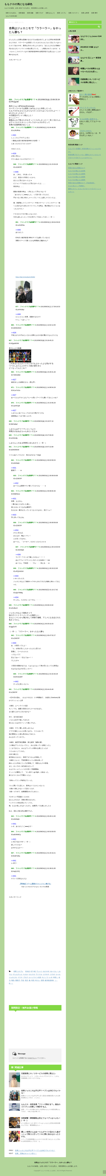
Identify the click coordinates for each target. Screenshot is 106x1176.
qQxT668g (19, 593)
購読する (73, 22)
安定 (26, 980)
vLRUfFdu (16, 130)
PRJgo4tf (14, 102)
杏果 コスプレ (61, 13)
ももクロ (32, 974)
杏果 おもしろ (50, 13)
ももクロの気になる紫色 (76, 180)
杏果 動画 (22, 13)
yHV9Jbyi (21, 309)
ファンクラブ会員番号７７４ (25, 99)
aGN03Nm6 (15, 450)
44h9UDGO (17, 328)
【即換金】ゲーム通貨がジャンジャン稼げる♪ (35, 884)
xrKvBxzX (14, 608)
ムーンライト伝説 (35, 977)
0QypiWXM (15, 343)
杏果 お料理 (85, 13)
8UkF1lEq (16, 856)
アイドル (39, 974)
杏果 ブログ (39, 13)
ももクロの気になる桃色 (76, 177)
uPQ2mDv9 (19, 571)
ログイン (33, 1058)
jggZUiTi (14, 627)
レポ (50, 977)
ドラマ (20, 977)
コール (57, 974)
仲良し (55, 977)
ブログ (25, 977)
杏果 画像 (30, 13)
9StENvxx (16, 494)
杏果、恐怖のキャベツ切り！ (26, 1153)
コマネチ (46, 974)
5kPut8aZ (14, 424)
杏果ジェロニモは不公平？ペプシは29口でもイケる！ (35, 1150)
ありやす (46, 971)
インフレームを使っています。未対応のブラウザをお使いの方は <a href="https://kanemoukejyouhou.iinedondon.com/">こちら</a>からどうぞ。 (35, 1029)
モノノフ (45, 977)
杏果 (42, 980)
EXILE (27, 971)
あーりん (53, 971)
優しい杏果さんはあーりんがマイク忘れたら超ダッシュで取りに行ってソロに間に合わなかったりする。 (40, 1134)
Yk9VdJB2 (16, 375)
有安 (32, 980)
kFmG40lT (19, 677)
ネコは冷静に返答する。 (89, 119)
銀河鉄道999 (49, 980)
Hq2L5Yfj (16, 871)
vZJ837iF (18, 167)
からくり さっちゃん (87, 107)
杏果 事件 (94, 13)
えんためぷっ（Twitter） (76, 186)
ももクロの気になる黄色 (76, 174)
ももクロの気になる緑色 (18, 4)
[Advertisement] (35, 79)
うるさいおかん (85, 131)
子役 (22, 980)
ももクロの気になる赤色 (76, 171)
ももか (25, 974)
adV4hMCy (17, 834)
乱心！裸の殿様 (85, 94)
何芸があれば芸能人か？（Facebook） (81, 183)
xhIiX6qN (16, 463)
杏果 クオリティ (73, 13)
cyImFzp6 (16, 406)
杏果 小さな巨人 (11, 13)
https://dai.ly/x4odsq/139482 (25, 277)
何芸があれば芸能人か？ (76, 168)
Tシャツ (39, 971)
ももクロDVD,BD (11, 16)
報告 (12, 980)
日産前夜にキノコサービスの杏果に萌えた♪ (38, 1073)
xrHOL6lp (14, 438)
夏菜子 (17, 980)
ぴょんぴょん (17, 974)
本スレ (37, 980)
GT (32, 971)
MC (34, 971)
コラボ (52, 974)
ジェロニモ (13, 977)
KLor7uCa (16, 390)
